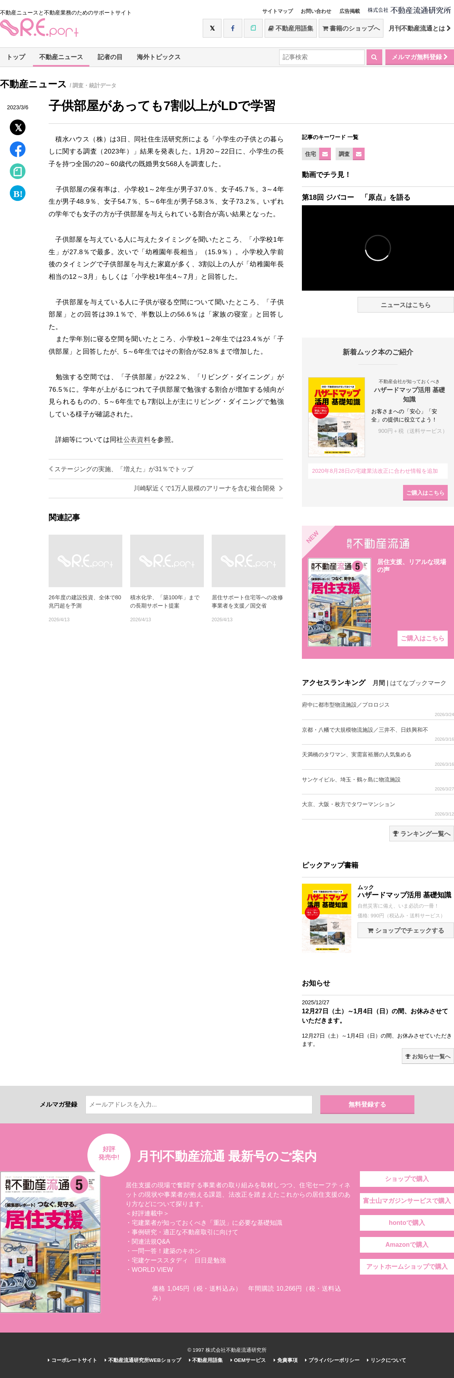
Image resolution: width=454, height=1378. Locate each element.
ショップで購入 (407, 1178)
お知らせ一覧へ (427, 1056)
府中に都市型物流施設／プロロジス (378, 709)
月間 (378, 683)
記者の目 (110, 57)
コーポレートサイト (72, 1360)
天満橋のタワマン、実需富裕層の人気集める (378, 759)
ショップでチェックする (405, 930)
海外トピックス (159, 57)
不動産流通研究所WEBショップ (143, 1360)
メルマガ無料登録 (420, 57)
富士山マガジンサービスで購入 (407, 1200)
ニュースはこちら (406, 305)
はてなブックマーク (418, 683)
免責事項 (286, 1360)
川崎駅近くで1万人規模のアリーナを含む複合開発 (208, 488)
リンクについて (386, 1360)
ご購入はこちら (425, 493)
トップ (15, 57)
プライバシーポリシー (332, 1360)
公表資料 (137, 439)
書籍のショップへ (351, 28)
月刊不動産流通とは (420, 28)
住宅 (310, 154)
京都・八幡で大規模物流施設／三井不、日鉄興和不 (378, 734)
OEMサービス (248, 1360)
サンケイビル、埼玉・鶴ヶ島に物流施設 (378, 784)
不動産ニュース (61, 57)
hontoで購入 (407, 1222)
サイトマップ (277, 11)
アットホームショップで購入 (407, 1266)
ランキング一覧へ (421, 833)
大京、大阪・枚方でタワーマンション (378, 808)
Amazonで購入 (407, 1244)
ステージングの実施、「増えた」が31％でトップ (121, 469)
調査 (344, 154)
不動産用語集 (290, 28)
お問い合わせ (316, 11)
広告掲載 (350, 11)
